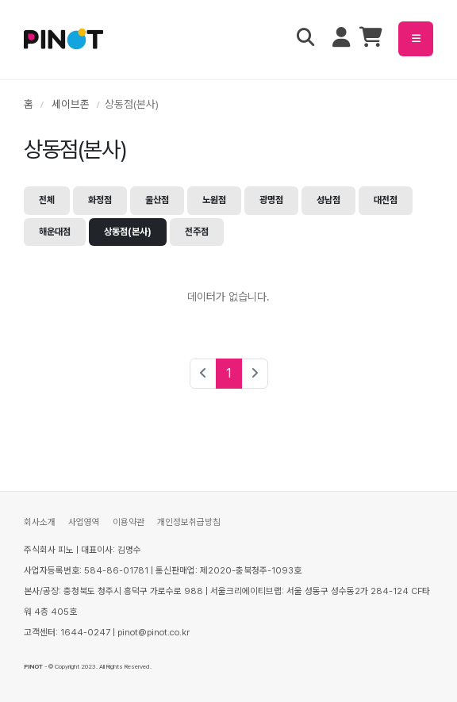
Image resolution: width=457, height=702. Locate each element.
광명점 (271, 199)
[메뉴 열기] (415, 38)
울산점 (157, 199)
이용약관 (128, 521)
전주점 (197, 231)
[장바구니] (370, 40)
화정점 (100, 199)
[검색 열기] (305, 38)
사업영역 (84, 521)
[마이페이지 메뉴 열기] (341, 39)
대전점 (385, 199)
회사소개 (40, 521)
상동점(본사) (128, 231)
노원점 (214, 199)
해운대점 (55, 231)
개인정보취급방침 (189, 521)
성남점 (328, 199)
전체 (47, 199)
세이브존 (71, 104)
